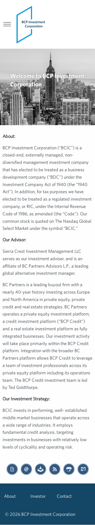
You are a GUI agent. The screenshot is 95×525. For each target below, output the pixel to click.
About (10, 496)
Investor (38, 496)
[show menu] (7, 25)
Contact (64, 496)
